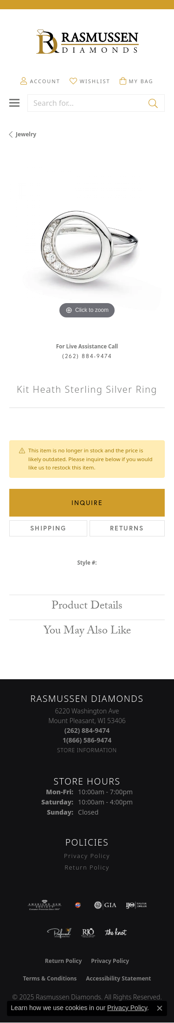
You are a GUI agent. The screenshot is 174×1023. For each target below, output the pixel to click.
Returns (127, 528)
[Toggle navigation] (14, 103)
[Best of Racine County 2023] (78, 905)
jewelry (26, 134)
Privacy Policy (87, 856)
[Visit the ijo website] (136, 905)
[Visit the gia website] (105, 905)
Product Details (87, 606)
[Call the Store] (87, 730)
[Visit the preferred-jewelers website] (59, 933)
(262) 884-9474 (87, 356)
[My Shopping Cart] (137, 81)
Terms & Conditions (50, 978)
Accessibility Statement (118, 978)
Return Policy (87, 867)
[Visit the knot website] (115, 933)
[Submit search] (154, 103)
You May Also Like (87, 631)
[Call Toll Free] (87, 740)
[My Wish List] (90, 81)
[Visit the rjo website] (88, 933)
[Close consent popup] (159, 1008)
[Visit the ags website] (44, 905)
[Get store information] (87, 750)
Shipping (48, 528)
